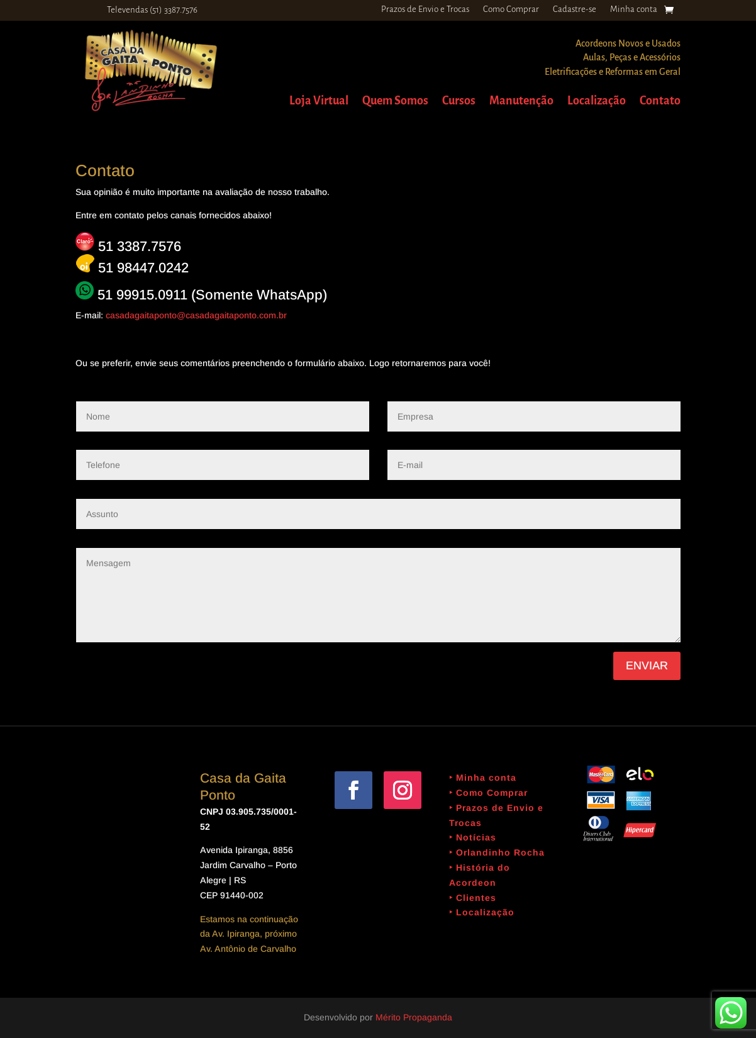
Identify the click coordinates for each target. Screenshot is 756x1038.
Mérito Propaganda (413, 1017)
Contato (660, 101)
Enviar (647, 665)
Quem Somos (395, 101)
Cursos (458, 101)
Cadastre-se (574, 9)
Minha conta (633, 9)
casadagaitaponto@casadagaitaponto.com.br (196, 315)
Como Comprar (511, 9)
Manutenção (521, 101)
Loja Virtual (318, 101)
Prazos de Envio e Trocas (425, 9)
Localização (596, 101)
